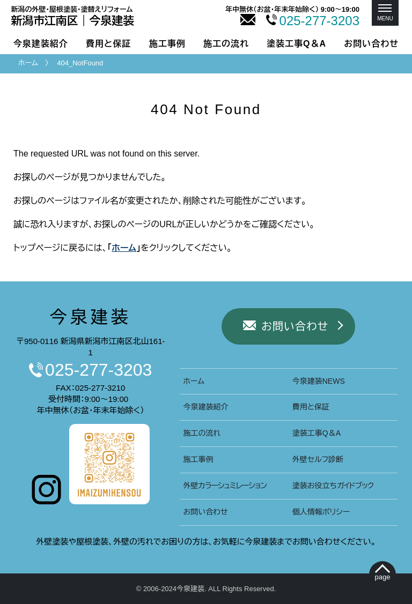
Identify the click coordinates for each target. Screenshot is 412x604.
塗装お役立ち (333, 485)
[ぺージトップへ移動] (383, 575)
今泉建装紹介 (40, 43)
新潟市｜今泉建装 (72, 16)
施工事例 (167, 43)
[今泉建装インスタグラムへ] (46, 501)
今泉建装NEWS (318, 381)
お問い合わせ (371, 43)
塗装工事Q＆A (296, 43)
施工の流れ (226, 43)
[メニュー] (385, 13)
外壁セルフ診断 (317, 459)
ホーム (28, 63)
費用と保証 (108, 43)
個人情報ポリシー (321, 512)
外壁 (225, 485)
